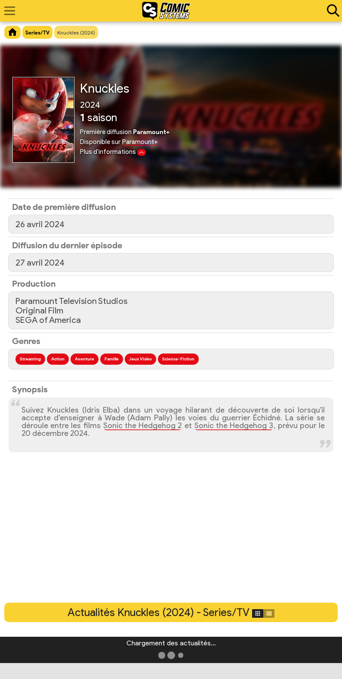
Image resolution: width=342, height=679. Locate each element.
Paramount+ (140, 142)
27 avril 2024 (40, 262)
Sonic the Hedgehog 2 (142, 425)
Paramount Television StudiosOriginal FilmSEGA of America (71, 310)
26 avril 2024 (40, 224)
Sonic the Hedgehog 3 (234, 425)
